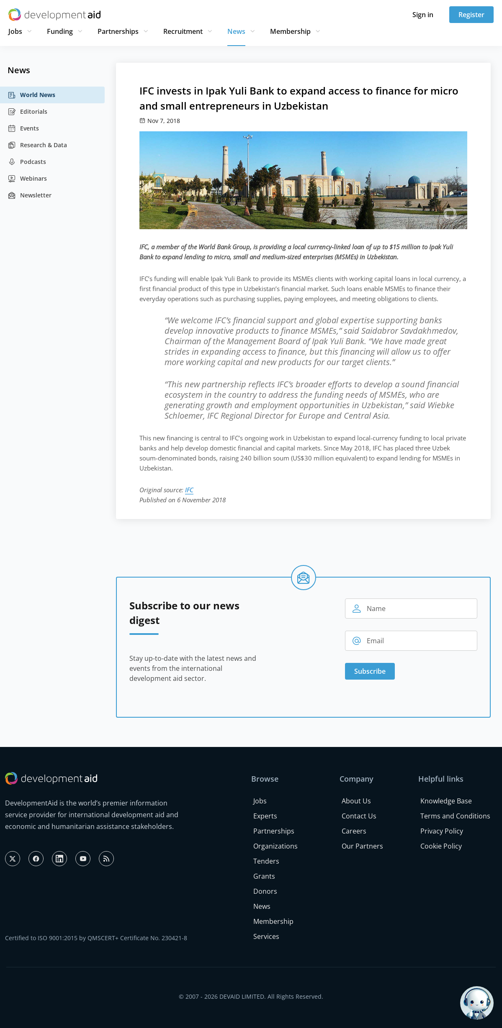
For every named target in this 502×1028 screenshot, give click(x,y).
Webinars (27, 178)
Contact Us (359, 816)
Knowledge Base (446, 801)
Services (266, 936)
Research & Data (37, 145)
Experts (265, 816)
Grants (264, 876)
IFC (189, 490)
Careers (354, 831)
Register (471, 14)
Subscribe (370, 671)
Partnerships (118, 31)
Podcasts (27, 162)
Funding (60, 31)
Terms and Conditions (455, 816)
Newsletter (29, 195)
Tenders (266, 861)
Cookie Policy (441, 846)
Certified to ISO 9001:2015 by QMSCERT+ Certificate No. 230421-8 (96, 938)
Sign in (422, 14)
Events (23, 128)
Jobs (15, 31)
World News (31, 95)
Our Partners (362, 846)
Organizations (275, 846)
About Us (356, 801)
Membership (290, 31)
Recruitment (183, 31)
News (236, 31)
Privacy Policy (441, 831)
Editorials (27, 111)
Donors (265, 891)
